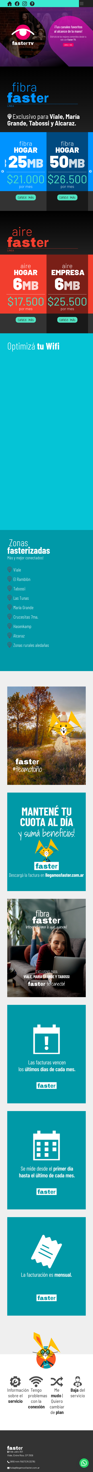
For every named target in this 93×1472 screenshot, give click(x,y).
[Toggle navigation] (81, 3)
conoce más (26, 197)
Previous (2, 171)
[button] (15, 1390)
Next (90, 171)
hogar (25, 149)
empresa (68, 272)
